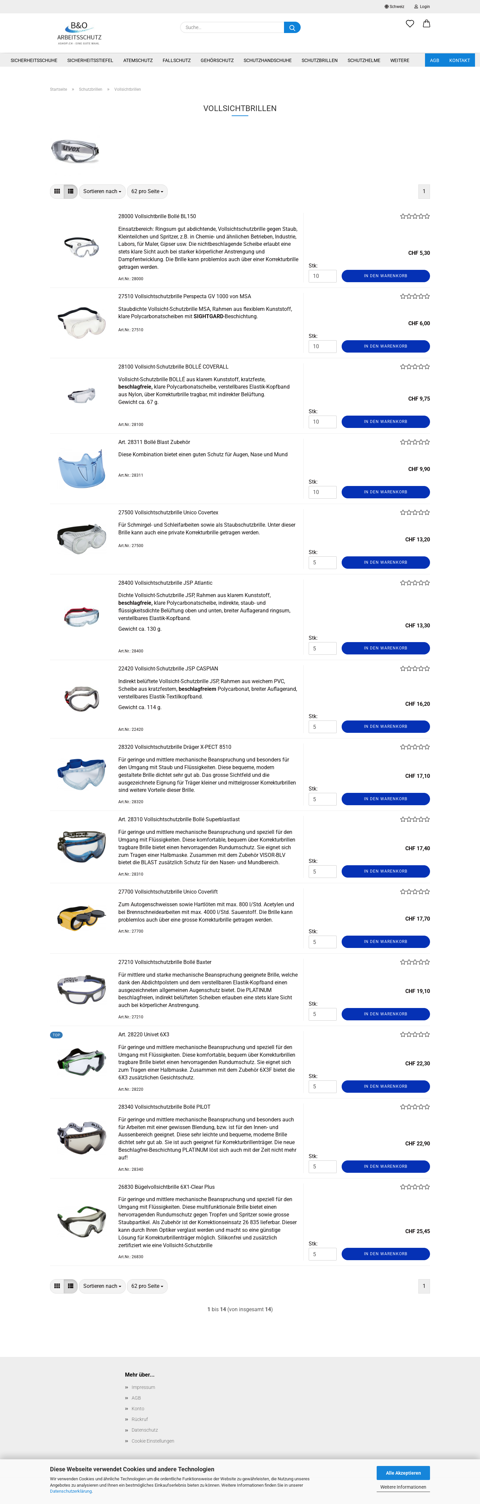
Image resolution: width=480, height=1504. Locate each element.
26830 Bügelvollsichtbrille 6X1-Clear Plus (166, 1187)
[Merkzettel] (410, 27)
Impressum (143, 1387)
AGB (434, 60)
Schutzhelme (364, 60)
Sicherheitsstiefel (90, 60)
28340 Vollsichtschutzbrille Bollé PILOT (164, 1107)
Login (422, 6)
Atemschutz (138, 60)
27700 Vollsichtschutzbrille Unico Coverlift (168, 892)
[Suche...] (292, 27)
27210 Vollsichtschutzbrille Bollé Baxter (164, 962)
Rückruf (140, 1419)
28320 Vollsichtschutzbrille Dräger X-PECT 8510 (174, 747)
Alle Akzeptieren (403, 1473)
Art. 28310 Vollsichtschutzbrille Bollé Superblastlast (179, 819)
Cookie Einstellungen (153, 1441)
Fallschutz (177, 60)
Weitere (399, 60)
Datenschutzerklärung (71, 1491)
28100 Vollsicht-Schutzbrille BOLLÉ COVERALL (173, 367)
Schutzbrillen (320, 60)
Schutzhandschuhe (268, 60)
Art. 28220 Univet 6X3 (143, 1034)
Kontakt (459, 60)
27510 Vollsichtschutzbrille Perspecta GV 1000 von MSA (184, 296)
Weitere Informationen (403, 1487)
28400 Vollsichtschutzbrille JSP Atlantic (165, 583)
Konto (138, 1408)
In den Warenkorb (385, 276)
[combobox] (102, 191)
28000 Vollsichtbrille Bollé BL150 (157, 216)
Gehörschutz (217, 60)
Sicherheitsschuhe (34, 60)
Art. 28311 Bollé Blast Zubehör (154, 442)
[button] (426, 27)
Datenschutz (145, 1430)
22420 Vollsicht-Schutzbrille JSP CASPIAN (168, 668)
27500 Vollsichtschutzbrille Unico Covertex (168, 512)
